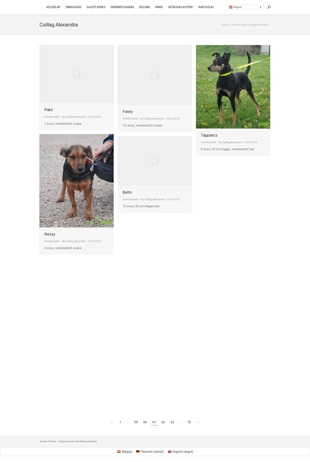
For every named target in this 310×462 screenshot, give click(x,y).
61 (154, 422)
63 (172, 422)
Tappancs (209, 135)
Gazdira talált (51, 116)
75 (189, 422)
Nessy (49, 234)
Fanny (128, 111)
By (73, 116)
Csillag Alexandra (58, 25)
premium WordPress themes (80, 441)
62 (163, 422)
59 (136, 422)
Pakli (48, 109)
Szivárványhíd (130, 199)
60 (145, 422)
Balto (127, 192)
